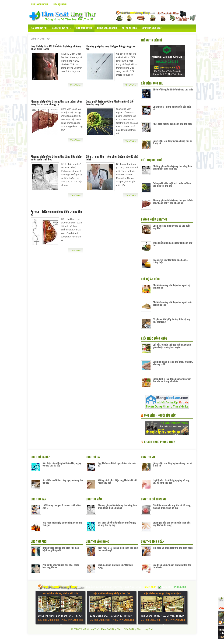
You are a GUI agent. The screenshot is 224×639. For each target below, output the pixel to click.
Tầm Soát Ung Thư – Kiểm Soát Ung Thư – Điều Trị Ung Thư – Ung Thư (116, 629)
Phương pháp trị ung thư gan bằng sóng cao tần (110, 47)
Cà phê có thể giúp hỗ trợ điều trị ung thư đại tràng (171, 320)
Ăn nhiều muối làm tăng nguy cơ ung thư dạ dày (63, 481)
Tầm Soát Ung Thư (39, 28)
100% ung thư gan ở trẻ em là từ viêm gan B (62, 506)
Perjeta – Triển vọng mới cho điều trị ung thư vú (56, 212)
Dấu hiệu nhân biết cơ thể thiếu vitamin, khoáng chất (173, 363)
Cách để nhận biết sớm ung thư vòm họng (115, 566)
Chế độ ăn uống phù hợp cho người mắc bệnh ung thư (172, 303)
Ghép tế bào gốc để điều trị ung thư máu (173, 89)
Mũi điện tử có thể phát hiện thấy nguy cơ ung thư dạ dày (62, 464)
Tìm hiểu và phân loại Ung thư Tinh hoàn (173, 547)
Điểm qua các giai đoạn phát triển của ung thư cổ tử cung (172, 524)
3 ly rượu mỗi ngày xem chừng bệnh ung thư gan (62, 524)
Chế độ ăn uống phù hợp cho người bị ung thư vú (171, 286)
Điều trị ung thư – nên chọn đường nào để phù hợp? (112, 157)
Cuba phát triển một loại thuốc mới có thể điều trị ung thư (110, 102)
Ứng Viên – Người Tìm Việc (160, 415)
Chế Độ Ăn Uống (129, 28)
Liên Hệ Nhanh (59, 4)
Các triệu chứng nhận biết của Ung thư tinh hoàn (172, 566)
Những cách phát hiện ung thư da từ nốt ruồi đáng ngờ (117, 481)
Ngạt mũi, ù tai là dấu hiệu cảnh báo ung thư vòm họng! (118, 549)
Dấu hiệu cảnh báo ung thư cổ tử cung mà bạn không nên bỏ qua (172, 506)
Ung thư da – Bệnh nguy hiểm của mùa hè (172, 108)
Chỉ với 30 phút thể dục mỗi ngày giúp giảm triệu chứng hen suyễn (172, 346)
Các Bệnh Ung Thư (63, 27)
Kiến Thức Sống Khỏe (152, 28)
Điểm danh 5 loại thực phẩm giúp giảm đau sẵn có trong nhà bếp (172, 380)
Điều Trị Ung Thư (84, 28)
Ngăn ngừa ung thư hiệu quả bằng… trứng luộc (170, 261)
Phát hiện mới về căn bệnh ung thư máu (172, 123)
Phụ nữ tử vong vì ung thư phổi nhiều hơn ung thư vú (61, 566)
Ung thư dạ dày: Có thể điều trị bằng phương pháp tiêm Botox (56, 47)
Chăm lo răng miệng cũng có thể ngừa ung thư (172, 227)
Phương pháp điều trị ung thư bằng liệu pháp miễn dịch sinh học (56, 157)
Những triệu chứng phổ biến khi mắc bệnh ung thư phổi (61, 549)
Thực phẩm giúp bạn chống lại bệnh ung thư (172, 244)
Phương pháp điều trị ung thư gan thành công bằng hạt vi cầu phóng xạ (56, 102)
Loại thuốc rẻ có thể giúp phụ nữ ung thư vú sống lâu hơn (171, 481)
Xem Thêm (75, 85)
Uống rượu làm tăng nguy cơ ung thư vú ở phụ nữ (172, 142)
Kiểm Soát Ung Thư (39, 4)
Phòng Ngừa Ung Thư (107, 28)
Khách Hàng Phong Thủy (159, 442)
